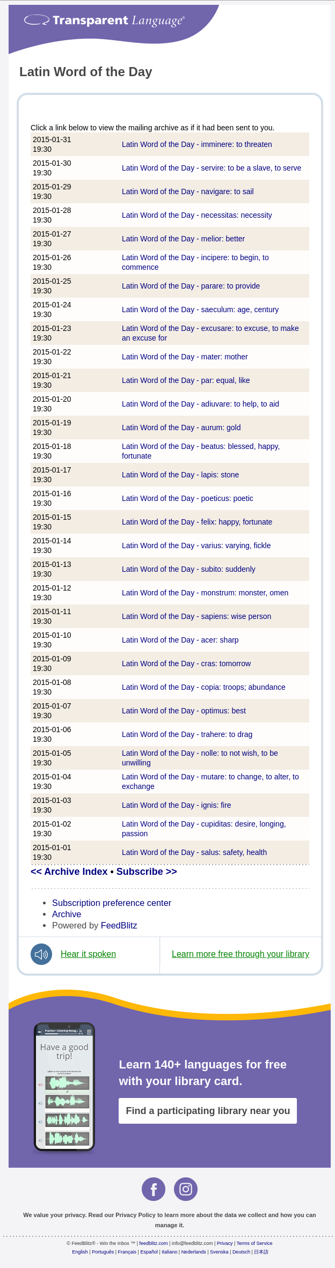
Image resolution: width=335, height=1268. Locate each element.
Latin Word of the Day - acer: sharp (180, 640)
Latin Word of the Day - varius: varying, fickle (196, 545)
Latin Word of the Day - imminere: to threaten (197, 144)
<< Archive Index (69, 871)
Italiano (169, 1252)
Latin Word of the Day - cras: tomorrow (186, 663)
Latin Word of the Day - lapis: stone (180, 474)
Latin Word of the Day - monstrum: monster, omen (205, 592)
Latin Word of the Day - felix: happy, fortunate (197, 522)
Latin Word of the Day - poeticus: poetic (187, 498)
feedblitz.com (154, 1243)
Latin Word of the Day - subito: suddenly (189, 569)
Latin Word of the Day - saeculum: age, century (200, 309)
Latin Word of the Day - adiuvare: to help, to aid (200, 404)
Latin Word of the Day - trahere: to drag (187, 734)
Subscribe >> (146, 871)
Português (103, 1252)
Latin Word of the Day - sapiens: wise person (196, 616)
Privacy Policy (135, 1215)
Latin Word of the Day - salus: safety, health (194, 852)
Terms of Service (255, 1243)
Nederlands (193, 1252)
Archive (66, 914)
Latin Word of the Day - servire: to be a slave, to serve (211, 168)
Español (149, 1252)
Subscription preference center (111, 903)
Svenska (219, 1252)
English (80, 1252)
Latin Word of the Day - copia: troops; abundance (204, 687)
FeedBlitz (119, 925)
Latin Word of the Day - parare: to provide (191, 286)
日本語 (261, 1252)
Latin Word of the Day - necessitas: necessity (197, 215)
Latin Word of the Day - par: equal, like (186, 380)
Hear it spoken (88, 954)
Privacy (225, 1243)
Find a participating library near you (208, 1110)
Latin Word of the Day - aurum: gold (181, 427)
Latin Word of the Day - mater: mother (185, 356)
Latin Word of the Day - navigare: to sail (188, 191)
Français (127, 1252)
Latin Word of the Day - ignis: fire (176, 805)
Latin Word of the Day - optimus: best (184, 710)
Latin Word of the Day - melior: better (183, 238)
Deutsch (241, 1252)
